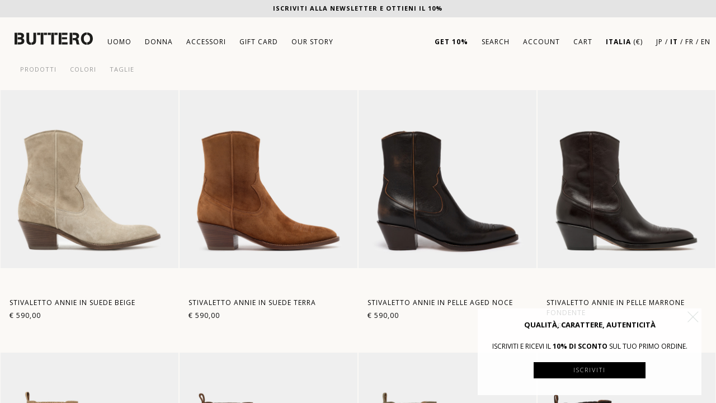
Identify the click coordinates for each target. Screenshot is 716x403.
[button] (693, 316)
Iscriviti (589, 369)
